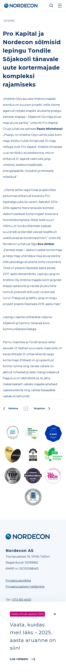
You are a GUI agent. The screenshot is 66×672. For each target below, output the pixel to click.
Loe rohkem (22, 659)
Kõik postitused (26, 409)
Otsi (51, 6)
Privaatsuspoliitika (18, 580)
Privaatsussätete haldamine (25, 586)
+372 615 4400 (21, 599)
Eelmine (10, 408)
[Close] (54, 614)
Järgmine (42, 408)
